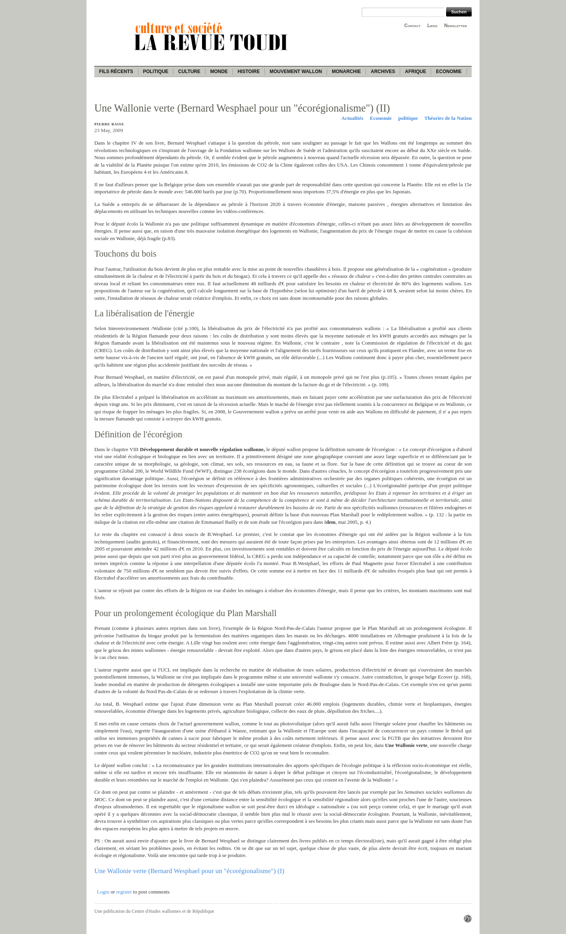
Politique (156, 71)
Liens (432, 25)
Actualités (352, 118)
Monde (219, 71)
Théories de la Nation (448, 118)
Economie (448, 71)
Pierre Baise (109, 124)
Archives (383, 71)
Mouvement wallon (296, 71)
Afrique (415, 71)
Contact (412, 25)
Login (103, 892)
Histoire (248, 71)
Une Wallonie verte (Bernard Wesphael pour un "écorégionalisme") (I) (189, 871)
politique (408, 118)
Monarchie (346, 71)
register (124, 892)
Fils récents (116, 71)
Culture (189, 71)
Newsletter (455, 25)
